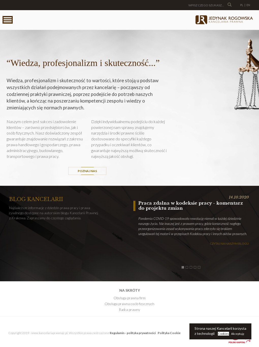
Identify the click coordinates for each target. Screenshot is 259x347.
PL (241, 5)
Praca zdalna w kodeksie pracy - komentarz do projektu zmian (190, 206)
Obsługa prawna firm (129, 298)
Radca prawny (129, 309)
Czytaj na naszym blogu (229, 243)
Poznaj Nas (87, 171)
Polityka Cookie (169, 333)
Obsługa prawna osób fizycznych (129, 304)
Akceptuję (237, 333)
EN (248, 5)
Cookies (223, 333)
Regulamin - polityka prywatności (133, 333)
